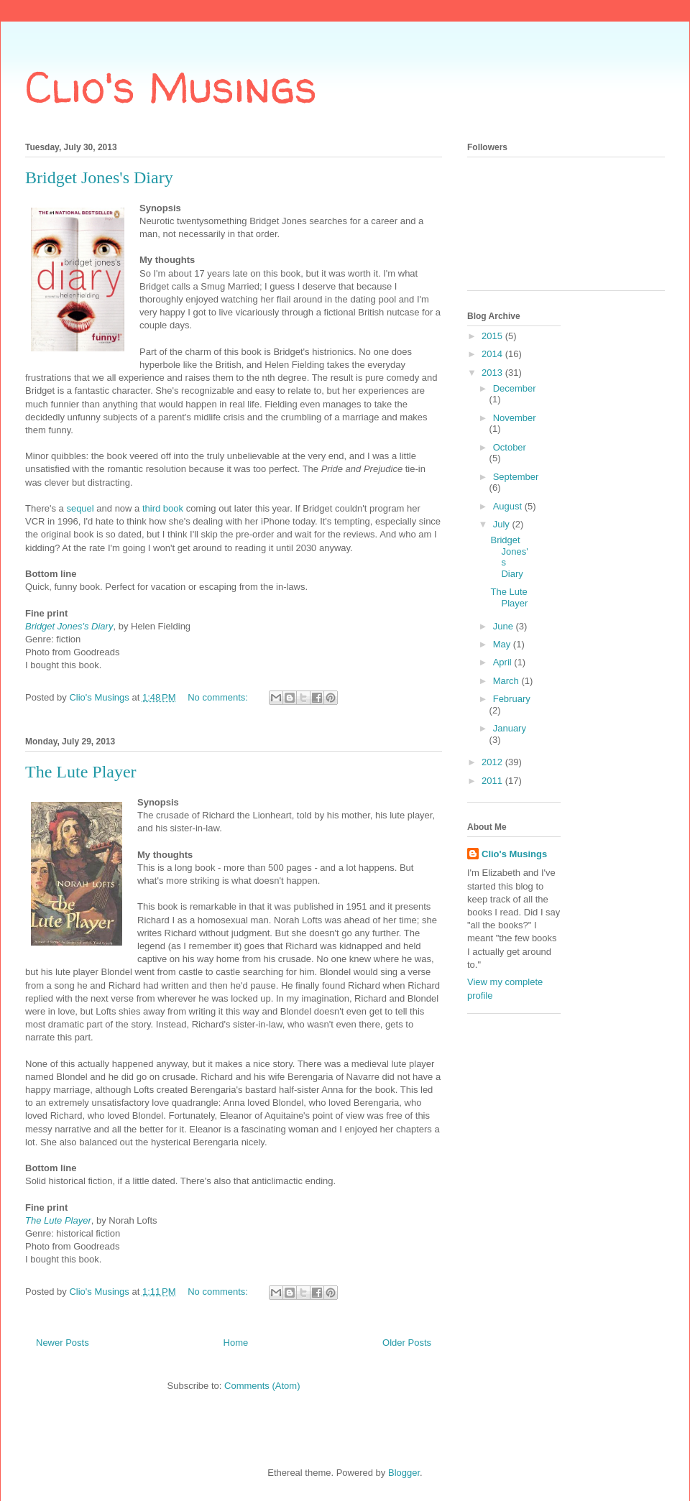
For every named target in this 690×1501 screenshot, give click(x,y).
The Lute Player (81, 771)
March (507, 680)
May (503, 644)
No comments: (219, 697)
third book (162, 508)
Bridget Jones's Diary (99, 177)
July (502, 524)
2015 (493, 336)
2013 (493, 372)
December (514, 388)
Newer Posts (62, 1342)
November (514, 417)
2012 (493, 762)
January (509, 728)
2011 (493, 780)
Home (236, 1342)
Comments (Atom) (262, 1385)
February (511, 698)
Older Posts (406, 1342)
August (509, 506)
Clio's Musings (171, 86)
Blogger (404, 1472)
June (504, 626)
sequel (79, 508)
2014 (493, 353)
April (504, 662)
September (516, 476)
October (509, 447)
